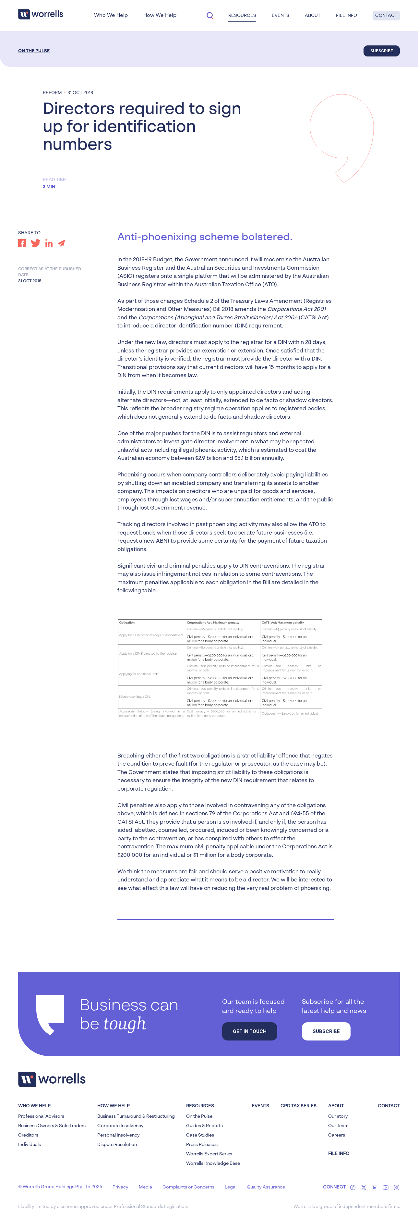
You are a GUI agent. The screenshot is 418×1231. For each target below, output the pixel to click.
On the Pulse (34, 51)
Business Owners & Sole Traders (52, 1126)
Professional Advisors (41, 1116)
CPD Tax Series (298, 1106)
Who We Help (111, 15)
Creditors (28, 1135)
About (312, 15)
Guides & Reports (204, 1126)
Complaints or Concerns (188, 1187)
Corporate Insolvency (120, 1126)
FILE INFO (338, 1153)
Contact (386, 15)
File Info (346, 15)
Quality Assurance (266, 1187)
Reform (52, 93)
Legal (230, 1187)
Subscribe (381, 50)
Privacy (120, 1187)
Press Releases (202, 1144)
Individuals (29, 1144)
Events (280, 15)
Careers (336, 1135)
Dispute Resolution (117, 1144)
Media (145, 1187)
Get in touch (250, 1031)
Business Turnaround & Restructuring (136, 1116)
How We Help (159, 15)
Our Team (338, 1126)
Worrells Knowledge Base (213, 1163)
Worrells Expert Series (209, 1154)
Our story (338, 1116)
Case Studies (200, 1135)
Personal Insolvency (118, 1135)
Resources (242, 15)
